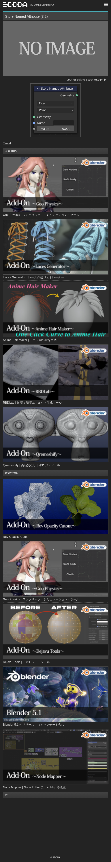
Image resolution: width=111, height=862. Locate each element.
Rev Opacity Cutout (55, 508)
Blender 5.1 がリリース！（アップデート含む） (55, 696)
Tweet (7, 143)
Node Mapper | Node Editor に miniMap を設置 (55, 759)
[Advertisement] (55, 825)
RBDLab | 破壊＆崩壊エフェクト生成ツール (32, 402)
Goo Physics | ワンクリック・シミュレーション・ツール (41, 214)
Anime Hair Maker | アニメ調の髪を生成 (30, 340)
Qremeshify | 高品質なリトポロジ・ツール (31, 465)
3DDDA (57, 857)
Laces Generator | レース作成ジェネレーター (33, 277)
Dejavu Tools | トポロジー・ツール (55, 634)
